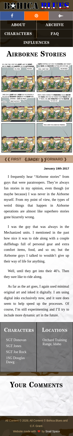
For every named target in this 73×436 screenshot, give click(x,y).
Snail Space (52, 431)
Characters (18, 34)
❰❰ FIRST (12, 159)
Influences (37, 42)
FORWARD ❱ (56, 159)
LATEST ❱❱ (36, 160)
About (18, 25)
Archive (55, 25)
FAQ (55, 34)
